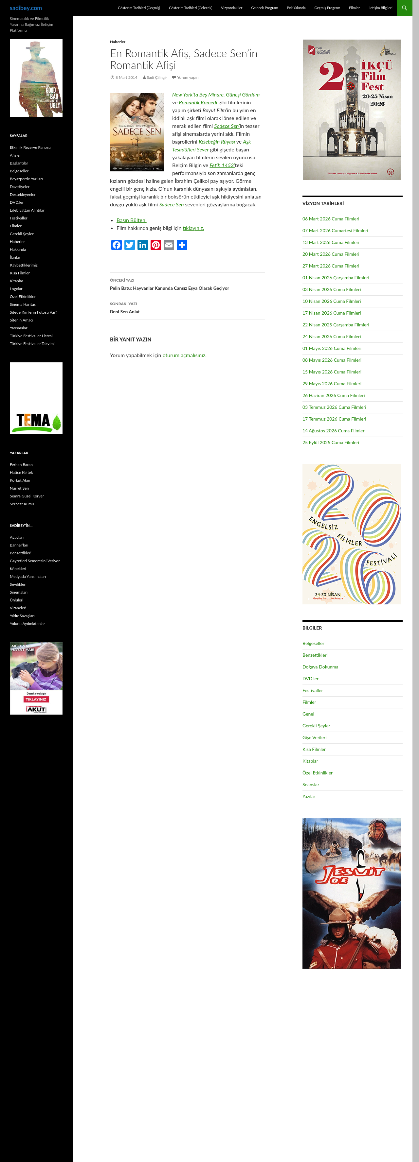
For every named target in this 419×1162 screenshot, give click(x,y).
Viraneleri (18, 607)
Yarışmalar (18, 327)
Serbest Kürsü (22, 503)
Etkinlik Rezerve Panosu (30, 147)
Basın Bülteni (132, 220)
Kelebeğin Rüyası (217, 141)
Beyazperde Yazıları (26, 178)
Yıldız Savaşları (22, 615)
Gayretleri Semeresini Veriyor (35, 560)
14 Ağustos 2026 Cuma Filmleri (334, 430)
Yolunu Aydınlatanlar (27, 623)
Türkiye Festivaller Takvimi (32, 343)
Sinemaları (18, 592)
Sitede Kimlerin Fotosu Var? (33, 312)
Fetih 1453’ (222, 165)
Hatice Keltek (21, 472)
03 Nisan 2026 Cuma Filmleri (331, 289)
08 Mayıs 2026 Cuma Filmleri (331, 360)
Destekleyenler (23, 194)
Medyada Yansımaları (28, 576)
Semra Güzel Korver (27, 496)
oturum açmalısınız (184, 355)
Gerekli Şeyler (316, 725)
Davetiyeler (19, 186)
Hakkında (18, 249)
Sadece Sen (171, 204)
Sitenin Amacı (21, 320)
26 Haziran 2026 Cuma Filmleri (333, 395)
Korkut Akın (20, 480)
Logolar (16, 288)
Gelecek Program (264, 8)
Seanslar (310, 784)
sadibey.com (26, 7)
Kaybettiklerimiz (24, 265)
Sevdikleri (18, 584)
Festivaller (312, 690)
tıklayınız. (193, 228)
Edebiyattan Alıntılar (27, 210)
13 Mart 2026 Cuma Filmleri (330, 242)
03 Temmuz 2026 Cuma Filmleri (334, 407)
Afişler (15, 155)
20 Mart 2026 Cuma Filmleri (330, 254)
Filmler (354, 8)
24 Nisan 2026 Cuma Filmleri (331, 336)
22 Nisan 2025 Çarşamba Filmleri (335, 324)
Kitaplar (310, 761)
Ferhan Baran (21, 464)
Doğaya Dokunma (320, 666)
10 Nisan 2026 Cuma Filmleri (331, 301)
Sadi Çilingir (157, 77)
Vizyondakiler (231, 8)
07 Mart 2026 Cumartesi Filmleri (335, 230)
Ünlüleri (16, 600)
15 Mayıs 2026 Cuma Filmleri (331, 371)
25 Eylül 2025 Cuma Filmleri (330, 442)
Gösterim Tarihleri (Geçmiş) (139, 8)
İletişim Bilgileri (380, 8)
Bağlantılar (19, 163)
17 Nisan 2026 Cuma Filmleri (331, 313)
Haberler (117, 41)
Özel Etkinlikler (317, 772)
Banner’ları (19, 545)
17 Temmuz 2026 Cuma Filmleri (334, 419)
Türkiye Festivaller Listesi (31, 335)
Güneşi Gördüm (243, 94)
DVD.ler (310, 678)
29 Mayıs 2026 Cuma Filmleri (331, 383)
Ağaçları (17, 537)
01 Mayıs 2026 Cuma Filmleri (331, 348)
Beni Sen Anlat (187, 307)
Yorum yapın (188, 77)
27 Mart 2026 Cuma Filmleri (330, 266)
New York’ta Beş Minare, (198, 94)
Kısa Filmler (314, 749)
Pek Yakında (296, 8)
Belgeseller (313, 643)
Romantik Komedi (198, 102)
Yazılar (308, 796)
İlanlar (15, 257)
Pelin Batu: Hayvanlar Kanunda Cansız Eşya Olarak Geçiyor (187, 283)
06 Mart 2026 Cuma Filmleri (330, 218)
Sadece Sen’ (227, 126)
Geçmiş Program (327, 8)
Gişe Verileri (314, 737)
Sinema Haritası (23, 304)
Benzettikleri (315, 655)
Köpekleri (18, 568)
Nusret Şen (19, 488)
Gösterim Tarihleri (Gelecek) (190, 8)
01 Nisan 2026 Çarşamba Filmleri (335, 277)
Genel (308, 714)
